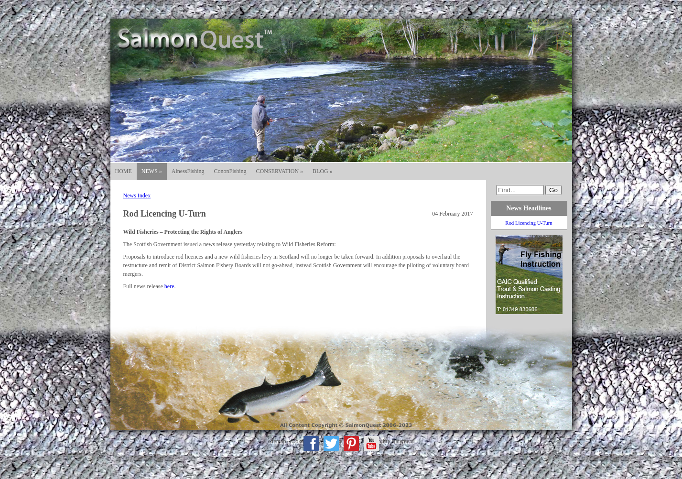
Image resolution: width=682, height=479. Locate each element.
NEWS (151, 171)
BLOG (323, 171)
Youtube (371, 443)
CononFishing (230, 171)
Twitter (331, 443)
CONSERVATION (279, 171)
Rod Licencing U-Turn (528, 223)
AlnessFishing (188, 171)
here (169, 286)
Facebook (311, 443)
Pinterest (351, 443)
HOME (123, 171)
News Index (137, 195)
